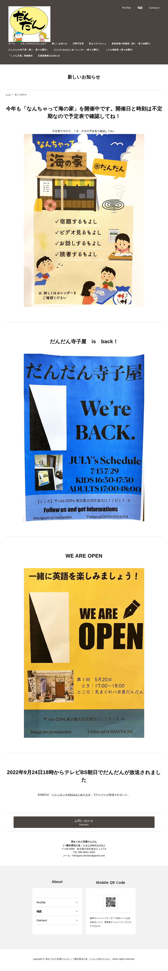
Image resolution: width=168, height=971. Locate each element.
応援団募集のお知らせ (49, 56)
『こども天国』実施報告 (20, 56)
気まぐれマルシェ (98, 43)
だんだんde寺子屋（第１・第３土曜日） (28, 49)
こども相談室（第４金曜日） (120, 49)
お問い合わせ (84, 821)
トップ (8, 95)
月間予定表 (78, 43)
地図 (140, 7)
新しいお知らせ (59, 43)
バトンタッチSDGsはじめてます (71, 794)
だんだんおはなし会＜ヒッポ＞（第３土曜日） (77, 49)
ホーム (11, 43)
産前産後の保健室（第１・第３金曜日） (131, 43)
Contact (154, 7)
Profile (126, 7)
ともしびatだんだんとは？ (33, 43)
